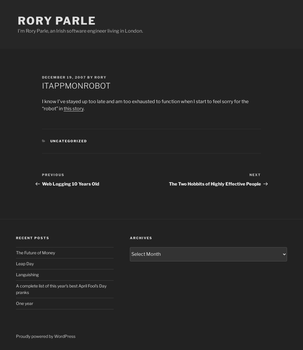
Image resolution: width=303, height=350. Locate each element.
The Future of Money (35, 252)
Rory (100, 77)
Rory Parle (57, 20)
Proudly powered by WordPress (45, 336)
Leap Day (25, 263)
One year (24, 303)
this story (73, 108)
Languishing (27, 274)
